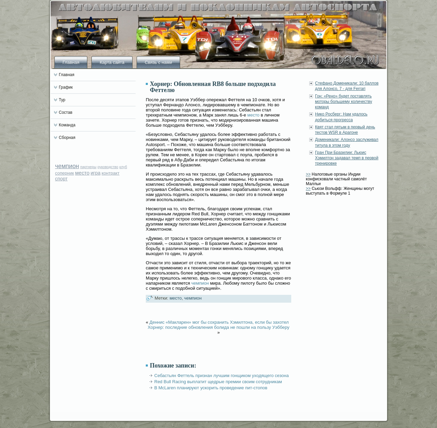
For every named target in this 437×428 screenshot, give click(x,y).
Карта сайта (112, 62)
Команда (67, 125)
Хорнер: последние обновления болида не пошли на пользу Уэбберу (218, 327)
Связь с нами (158, 62)
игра (96, 173)
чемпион (67, 166)
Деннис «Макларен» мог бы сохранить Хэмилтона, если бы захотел (219, 322)
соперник (64, 173)
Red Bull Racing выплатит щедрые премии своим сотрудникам (218, 381)
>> (308, 174)
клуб (123, 167)
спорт (61, 178)
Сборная (67, 137)
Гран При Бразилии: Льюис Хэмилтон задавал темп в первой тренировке (346, 158)
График (66, 87)
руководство (108, 167)
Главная (71, 62)
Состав (65, 112)
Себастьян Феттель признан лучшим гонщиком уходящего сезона (221, 375)
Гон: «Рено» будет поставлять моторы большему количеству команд (343, 102)
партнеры (88, 167)
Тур (62, 99)
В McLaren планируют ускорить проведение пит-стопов (210, 387)
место (82, 173)
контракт (111, 173)
